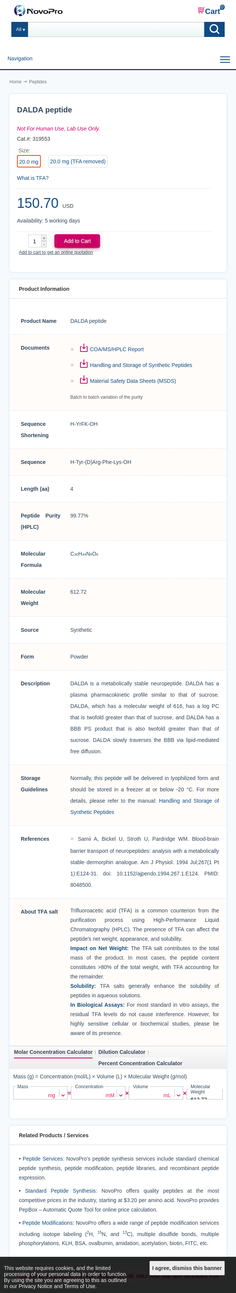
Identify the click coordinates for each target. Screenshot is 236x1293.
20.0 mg (29, 162)
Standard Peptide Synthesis (60, 1190)
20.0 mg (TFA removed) (78, 161)
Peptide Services (43, 1158)
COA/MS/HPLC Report (116, 349)
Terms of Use (79, 1286)
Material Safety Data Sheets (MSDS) (133, 381)
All (19, 29)
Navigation (20, 58)
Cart (208, 10)
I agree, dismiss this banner (187, 1268)
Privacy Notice (35, 1286)
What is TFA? (33, 178)
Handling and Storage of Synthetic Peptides (141, 365)
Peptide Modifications (47, 1222)
